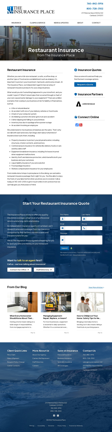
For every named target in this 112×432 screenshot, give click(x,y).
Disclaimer (51, 426)
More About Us (40, 350)
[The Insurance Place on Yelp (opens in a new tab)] (58, 415)
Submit (65, 248)
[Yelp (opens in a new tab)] (80, 125)
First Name (65, 214)
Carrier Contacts (13, 366)
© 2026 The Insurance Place (56, 420)
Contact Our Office (19, 270)
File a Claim (11, 355)
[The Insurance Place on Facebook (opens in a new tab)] (54, 415)
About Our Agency (39, 355)
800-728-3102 (95, 8)
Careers (35, 366)
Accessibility (41, 426)
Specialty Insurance (65, 362)
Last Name (87, 214)
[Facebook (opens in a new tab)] (77, 125)
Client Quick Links (17, 350)
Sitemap (31, 426)
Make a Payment (13, 358)
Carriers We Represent (40, 358)
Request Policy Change (16, 362)
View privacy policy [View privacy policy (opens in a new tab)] (79, 255)
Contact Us (89, 350)
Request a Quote (85, 84)
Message (64, 233)
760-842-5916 (95, 3)
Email (62, 224)
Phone (84, 224)
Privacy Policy (62, 426)
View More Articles (96, 287)
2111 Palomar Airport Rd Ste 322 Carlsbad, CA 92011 (56, 404)
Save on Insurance (68, 350)
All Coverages (63, 366)
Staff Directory (44, 270)
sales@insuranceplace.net (92, 362)
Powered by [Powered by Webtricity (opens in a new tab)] (76, 426)
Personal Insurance (64, 355)
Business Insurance (65, 358)
